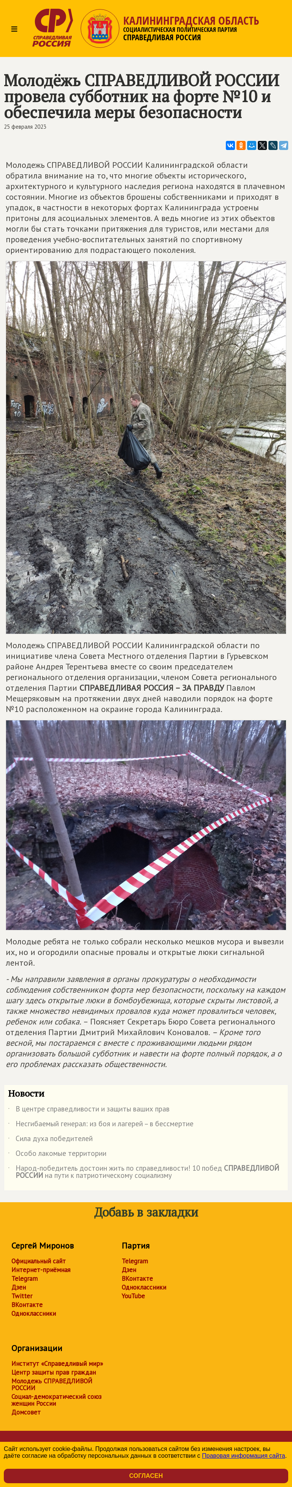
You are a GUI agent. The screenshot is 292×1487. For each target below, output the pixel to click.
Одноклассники (33, 1313)
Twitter (21, 1296)
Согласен (146, 1476)
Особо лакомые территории (57, 1155)
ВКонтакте (27, 1304)
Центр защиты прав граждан (53, 1372)
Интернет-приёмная (40, 1269)
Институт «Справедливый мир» (57, 1363)
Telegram (24, 1278)
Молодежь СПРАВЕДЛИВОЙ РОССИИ (51, 1384)
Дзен (18, 1287)
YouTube (133, 1296)
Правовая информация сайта (243, 1455)
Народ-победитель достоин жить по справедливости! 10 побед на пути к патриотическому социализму (143, 1172)
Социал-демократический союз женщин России (56, 1400)
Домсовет (26, 1412)
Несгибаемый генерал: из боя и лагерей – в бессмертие (101, 1125)
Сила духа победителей (50, 1140)
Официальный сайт (38, 1261)
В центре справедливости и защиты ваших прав (89, 1110)
